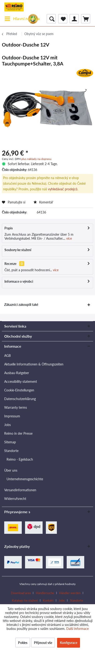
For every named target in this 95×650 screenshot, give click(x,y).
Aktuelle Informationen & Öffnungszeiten (33, 364)
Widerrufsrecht (15, 499)
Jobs (7, 425)
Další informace (77, 629)
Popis (8, 228)
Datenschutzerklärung (20, 399)
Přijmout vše (43, 643)
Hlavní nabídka (22, 18)
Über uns (10, 470)
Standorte (11, 451)
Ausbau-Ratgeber (16, 373)
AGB (7, 356)
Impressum (12, 416)
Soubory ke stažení (17, 250)
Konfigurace (68, 643)
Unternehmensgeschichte (25, 479)
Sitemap (10, 442)
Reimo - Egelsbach (20, 459)
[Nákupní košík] (85, 18)
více (68, 238)
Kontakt (48, 600)
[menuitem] (22, 18)
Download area (21, 593)
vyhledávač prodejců (62, 189)
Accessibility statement (20, 381)
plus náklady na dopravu (36, 159)
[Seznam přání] (62, 18)
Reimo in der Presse (18, 433)
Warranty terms (15, 407)
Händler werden (69, 593)
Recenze (10, 264)
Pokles (22, 643)
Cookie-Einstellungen (19, 390)
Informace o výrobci (18, 281)
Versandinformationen (20, 490)
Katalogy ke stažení (25, 600)
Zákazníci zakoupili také (21, 305)
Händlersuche (45, 593)
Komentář (43, 202)
